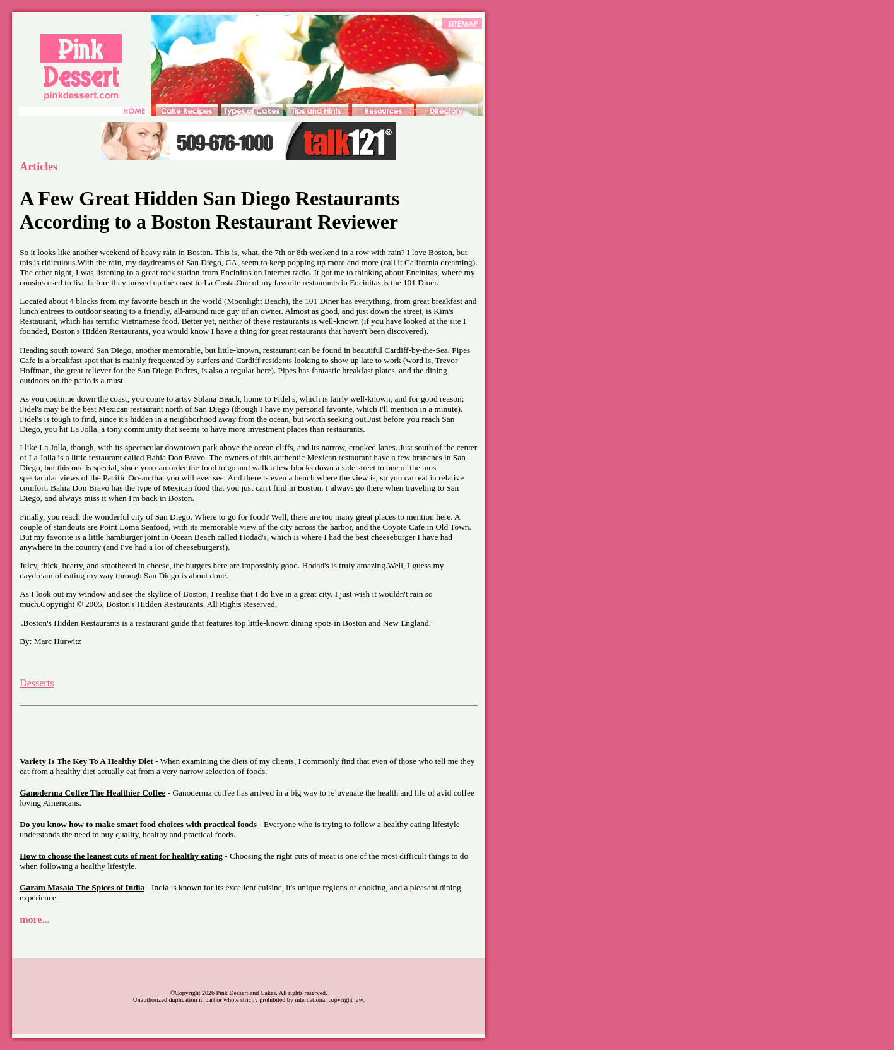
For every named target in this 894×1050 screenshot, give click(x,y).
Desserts (37, 682)
